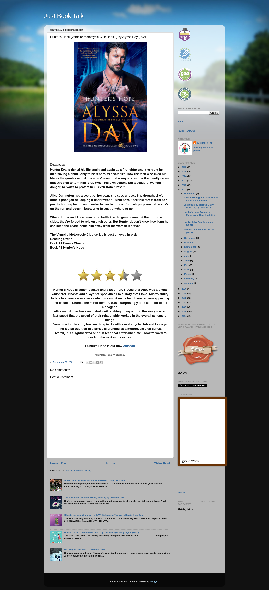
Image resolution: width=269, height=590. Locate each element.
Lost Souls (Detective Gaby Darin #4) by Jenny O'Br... (199, 206)
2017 (184, 302)
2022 (184, 185)
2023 (184, 180)
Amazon (129, 346)
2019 (184, 293)
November (190, 238)
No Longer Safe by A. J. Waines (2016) (85, 549)
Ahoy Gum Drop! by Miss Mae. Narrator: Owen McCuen (94, 480)
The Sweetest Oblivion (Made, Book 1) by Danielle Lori (94, 497)
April (187, 269)
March (188, 274)
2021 (184, 189)
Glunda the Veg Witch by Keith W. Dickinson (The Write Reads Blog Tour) (104, 515)
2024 (184, 176)
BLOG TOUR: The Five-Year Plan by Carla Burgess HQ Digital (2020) (101, 532)
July (187, 256)
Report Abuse (187, 130)
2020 (184, 289)
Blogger (154, 581)
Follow (181, 492)
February (189, 278)
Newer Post (59, 463)
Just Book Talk (64, 15)
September (190, 247)
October (189, 242)
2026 (184, 167)
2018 (184, 298)
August (188, 251)
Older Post (162, 463)
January (189, 283)
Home (110, 463)
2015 (184, 311)
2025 (184, 171)
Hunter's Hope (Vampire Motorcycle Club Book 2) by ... (200, 215)
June (187, 260)
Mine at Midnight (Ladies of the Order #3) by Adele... (201, 198)
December (190, 193)
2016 (184, 307)
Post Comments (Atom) (78, 470)
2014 (184, 316)
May (186, 265)
